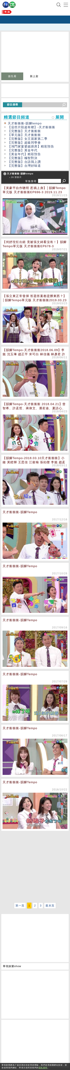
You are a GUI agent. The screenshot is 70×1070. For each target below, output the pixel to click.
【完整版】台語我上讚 (24, 162)
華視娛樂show (12, 966)
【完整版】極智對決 (23, 158)
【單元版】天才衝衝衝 (24, 135)
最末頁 (50, 905)
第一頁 (20, 905)
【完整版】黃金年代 (23, 150)
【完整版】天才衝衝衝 (24, 131)
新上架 (34, 76)
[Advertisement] (35, 866)
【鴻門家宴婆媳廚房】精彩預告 (31, 146)
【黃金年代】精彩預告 (24, 154)
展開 (59, 117)
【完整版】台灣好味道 (24, 165)
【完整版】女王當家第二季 (27, 138)
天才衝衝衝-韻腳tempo (25, 123)
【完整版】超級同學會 (24, 142)
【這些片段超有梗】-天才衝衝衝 (31, 127)
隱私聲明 (43, 1068)
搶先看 (12, 76)
